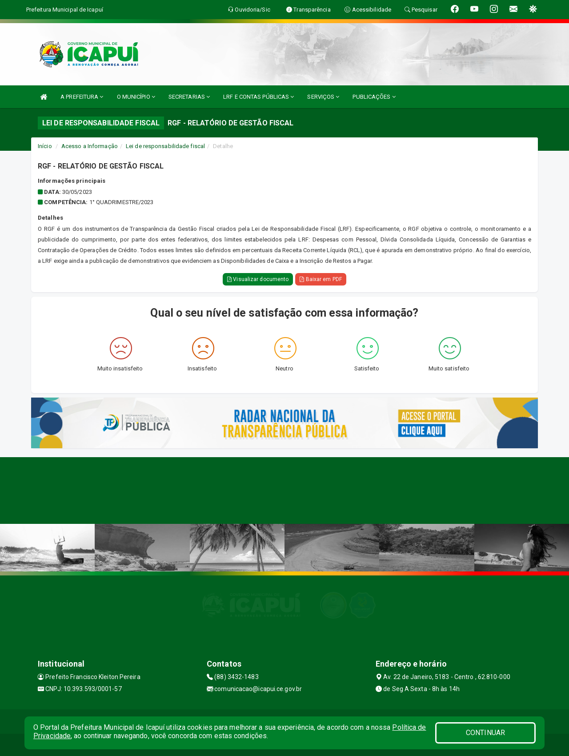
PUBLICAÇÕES (374, 96)
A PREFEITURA (81, 96)
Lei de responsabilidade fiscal (165, 146)
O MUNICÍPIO (136, 96)
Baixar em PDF (321, 279)
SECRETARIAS (189, 96)
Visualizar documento (258, 279)
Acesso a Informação (89, 146)
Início (45, 146)
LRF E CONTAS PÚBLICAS (258, 96)
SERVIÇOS (323, 96)
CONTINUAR (485, 732)
